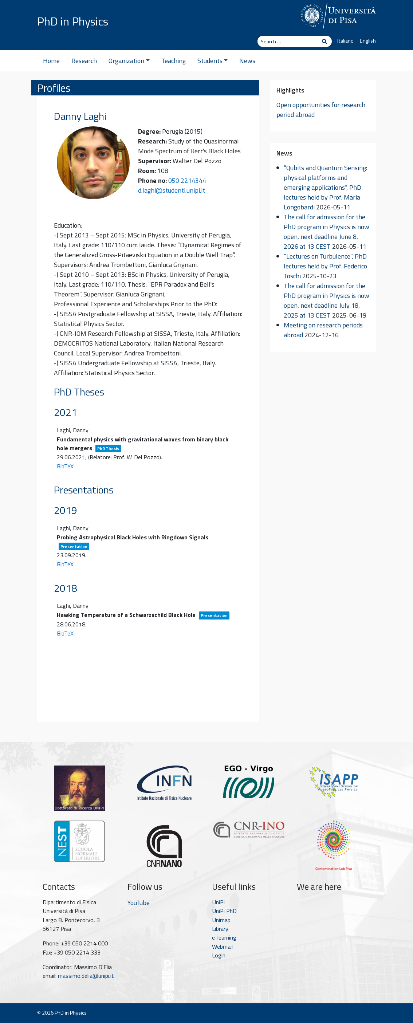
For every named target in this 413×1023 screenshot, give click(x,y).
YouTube (138, 903)
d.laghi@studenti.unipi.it (171, 190)
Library (220, 928)
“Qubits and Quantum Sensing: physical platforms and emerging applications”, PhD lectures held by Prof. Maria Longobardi (325, 187)
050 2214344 (187, 180)
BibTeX (65, 466)
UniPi (218, 902)
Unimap (221, 920)
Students (212, 61)
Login (218, 955)
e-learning (224, 937)
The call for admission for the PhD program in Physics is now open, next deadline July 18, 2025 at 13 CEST (326, 300)
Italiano (345, 41)
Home (51, 61)
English (368, 41)
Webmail (222, 946)
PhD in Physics (72, 21)
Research (84, 61)
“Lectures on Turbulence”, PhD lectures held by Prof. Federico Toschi (325, 266)
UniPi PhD (224, 910)
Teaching (173, 61)
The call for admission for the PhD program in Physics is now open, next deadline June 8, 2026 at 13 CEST (326, 231)
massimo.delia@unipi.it (86, 975)
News (247, 61)
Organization (129, 61)
